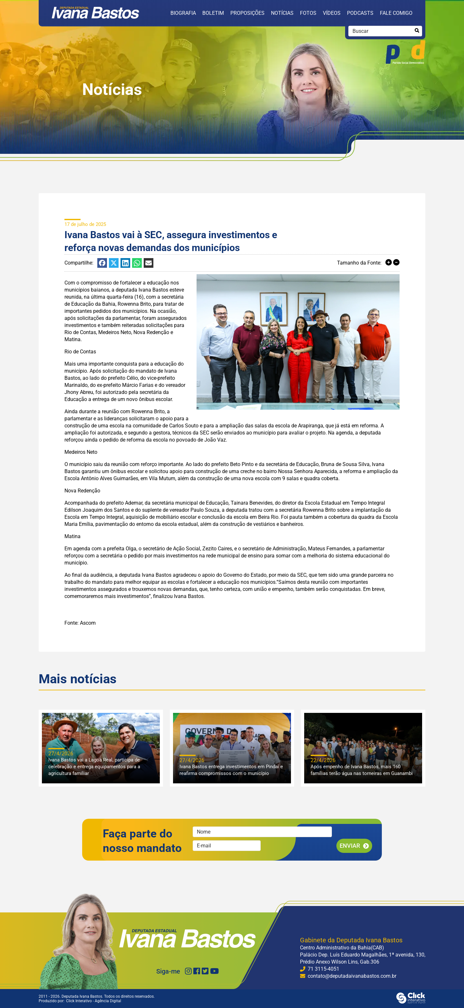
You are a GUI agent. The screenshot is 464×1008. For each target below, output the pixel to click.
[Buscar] (417, 30)
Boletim (213, 13)
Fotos (308, 13)
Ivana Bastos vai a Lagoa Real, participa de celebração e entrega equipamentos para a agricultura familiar (94, 766)
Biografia (183, 13)
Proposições (247, 13)
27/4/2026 (60, 754)
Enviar (350, 845)
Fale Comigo (396, 13)
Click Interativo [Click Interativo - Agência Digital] (93, 1001)
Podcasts (360, 13)
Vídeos (332, 13)
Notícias (282, 13)
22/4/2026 (323, 760)
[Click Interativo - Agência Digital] (410, 1002)
